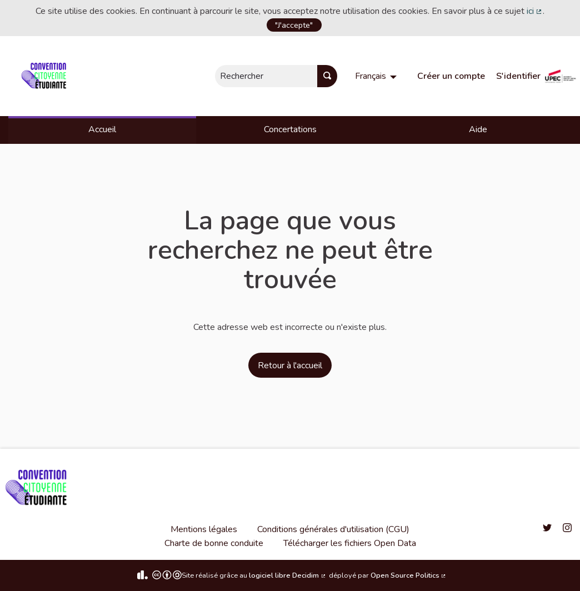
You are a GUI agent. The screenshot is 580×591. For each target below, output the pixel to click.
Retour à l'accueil (290, 365)
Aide (478, 129)
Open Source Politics (409, 575)
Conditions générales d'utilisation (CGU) (333, 529)
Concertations (290, 129)
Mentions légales (204, 529)
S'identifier (518, 76)
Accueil (102, 129)
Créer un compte (451, 76)
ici (535, 11)
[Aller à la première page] (45, 76)
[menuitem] (377, 76)
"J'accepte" (294, 25)
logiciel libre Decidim (288, 575)
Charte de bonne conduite (213, 543)
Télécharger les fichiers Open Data (349, 543)
